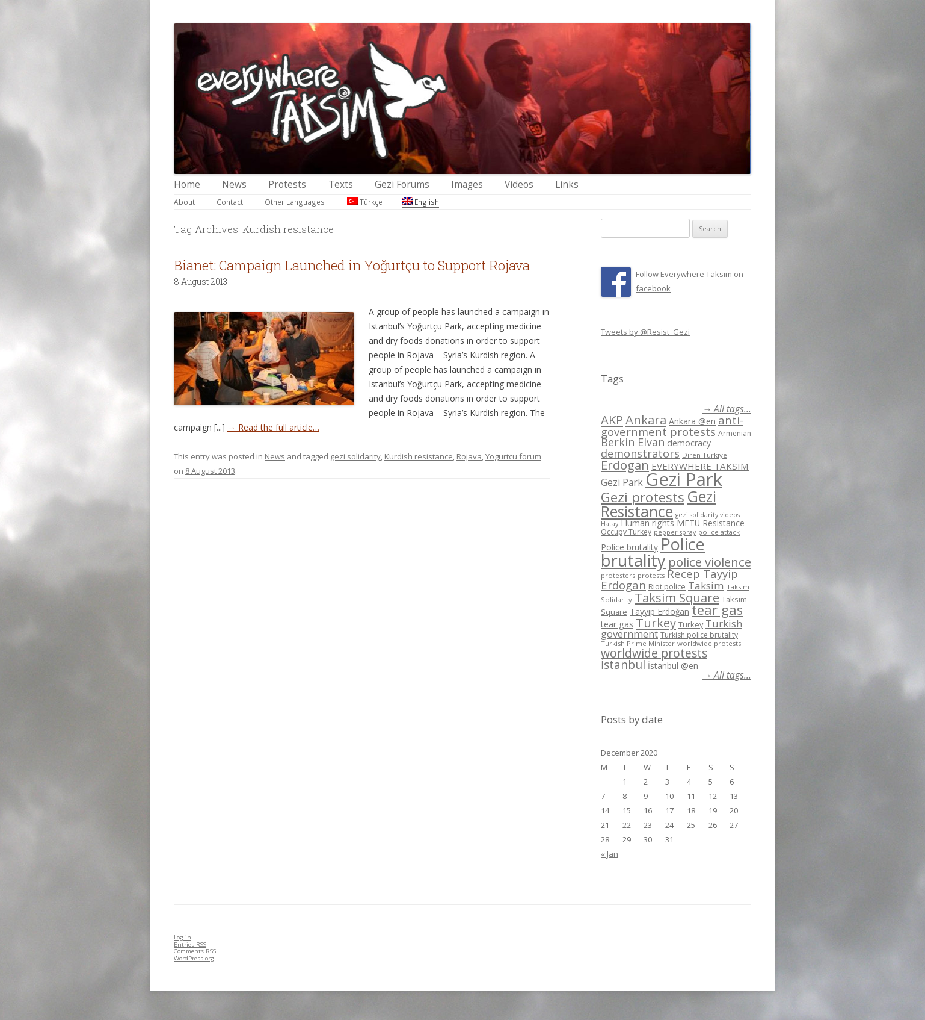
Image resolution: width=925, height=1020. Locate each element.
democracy (689, 443)
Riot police (667, 586)
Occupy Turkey (626, 532)
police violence (709, 561)
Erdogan (625, 464)
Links (567, 184)
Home (187, 184)
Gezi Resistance (658, 503)
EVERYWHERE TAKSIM (700, 466)
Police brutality (629, 547)
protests (651, 575)
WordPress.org (194, 958)
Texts (340, 184)
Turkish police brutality (699, 635)
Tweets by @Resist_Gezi (645, 331)
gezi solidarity (355, 456)
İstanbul (623, 665)
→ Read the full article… (273, 427)
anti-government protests (672, 425)
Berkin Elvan (633, 442)
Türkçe (365, 202)
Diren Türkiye (704, 454)
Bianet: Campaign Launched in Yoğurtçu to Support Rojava (352, 265)
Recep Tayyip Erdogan (669, 579)
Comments (195, 951)
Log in (182, 937)
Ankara (645, 419)
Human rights (647, 523)
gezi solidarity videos (707, 515)
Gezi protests (642, 497)
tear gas (717, 609)
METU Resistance (711, 523)
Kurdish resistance (418, 456)
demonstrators (640, 453)
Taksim (706, 585)
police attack (719, 531)
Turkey (656, 622)
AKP (612, 419)
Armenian (734, 433)
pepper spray (675, 532)
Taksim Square (677, 597)
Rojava (469, 456)
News (234, 184)
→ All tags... (726, 409)
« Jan (609, 853)
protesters (618, 575)
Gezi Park (622, 482)
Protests (287, 184)
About (184, 202)
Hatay (609, 524)
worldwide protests (709, 643)
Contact (230, 202)
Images (467, 184)
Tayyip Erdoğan (659, 611)
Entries (190, 944)
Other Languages (295, 202)
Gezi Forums (402, 184)
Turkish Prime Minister (638, 643)
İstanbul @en (673, 665)
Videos (519, 184)
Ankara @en (692, 421)
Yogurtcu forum (513, 456)
